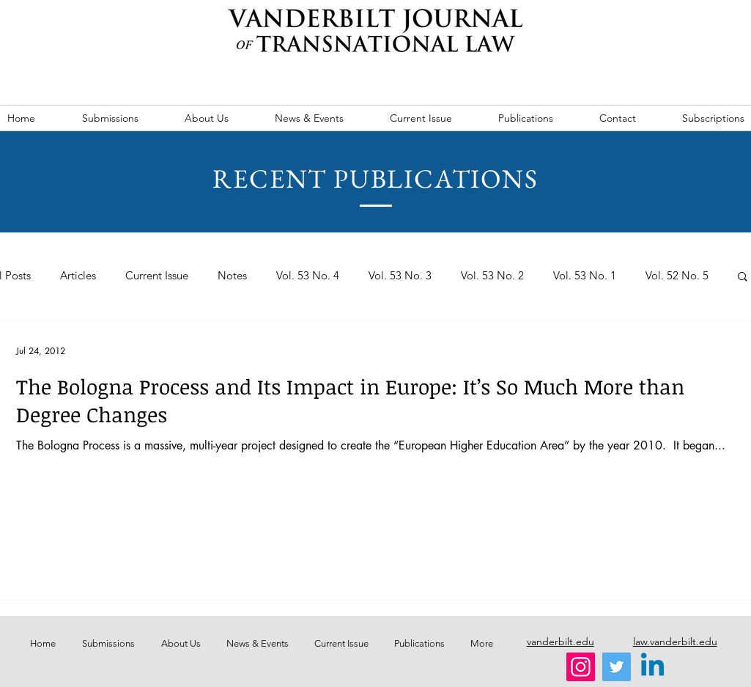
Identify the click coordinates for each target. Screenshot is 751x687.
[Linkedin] (652, 667)
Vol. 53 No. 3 (400, 275)
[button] (743, 277)
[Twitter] (616, 667)
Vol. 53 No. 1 (584, 275)
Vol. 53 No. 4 (307, 275)
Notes (232, 275)
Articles (78, 275)
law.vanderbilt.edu (675, 641)
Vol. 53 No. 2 (492, 275)
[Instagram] (580, 667)
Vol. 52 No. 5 (677, 275)
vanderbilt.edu (560, 641)
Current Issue (156, 275)
